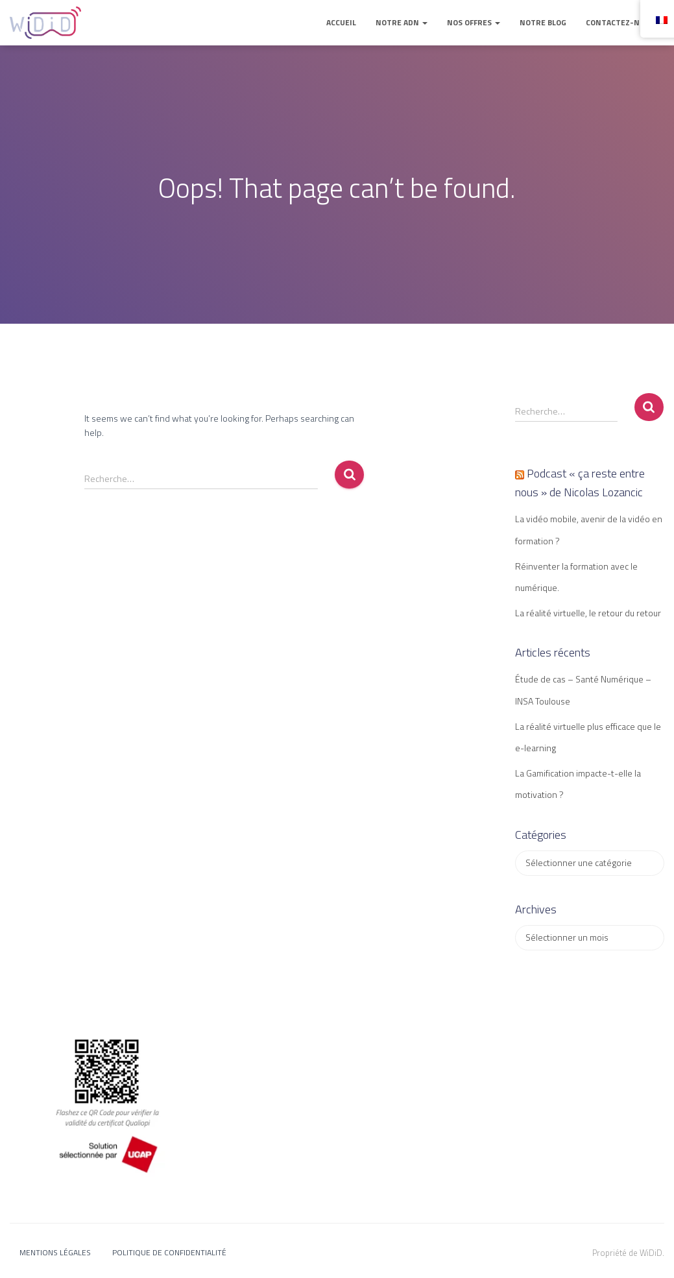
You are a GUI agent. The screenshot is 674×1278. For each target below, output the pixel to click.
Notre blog (543, 22)
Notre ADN (401, 22)
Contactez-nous (620, 22)
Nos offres (473, 22)
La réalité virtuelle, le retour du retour (588, 613)
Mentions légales (55, 1252)
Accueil (341, 22)
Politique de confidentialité (169, 1252)
